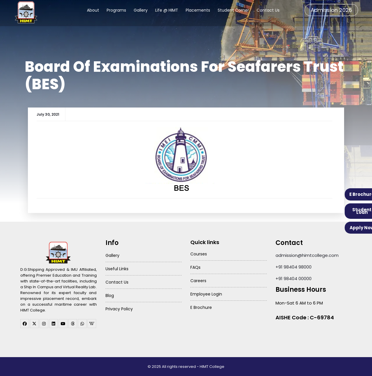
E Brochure (201, 307)
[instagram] (44, 323)
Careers (198, 281)
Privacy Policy (119, 309)
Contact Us (268, 10)
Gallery (141, 10)
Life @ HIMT (166, 10)
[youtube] (63, 323)
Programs (116, 10)
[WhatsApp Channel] (82, 323)
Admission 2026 (331, 10)
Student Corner (233, 10)
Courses (198, 254)
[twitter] (34, 323)
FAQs (195, 267)
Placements (198, 10)
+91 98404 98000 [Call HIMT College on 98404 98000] (294, 267)
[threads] (72, 323)
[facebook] (24, 323)
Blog (109, 295)
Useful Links (116, 269)
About (93, 10)
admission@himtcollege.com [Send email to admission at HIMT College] (307, 255)
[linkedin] (53, 323)
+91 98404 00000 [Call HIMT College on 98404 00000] (294, 278)
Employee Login (206, 294)
